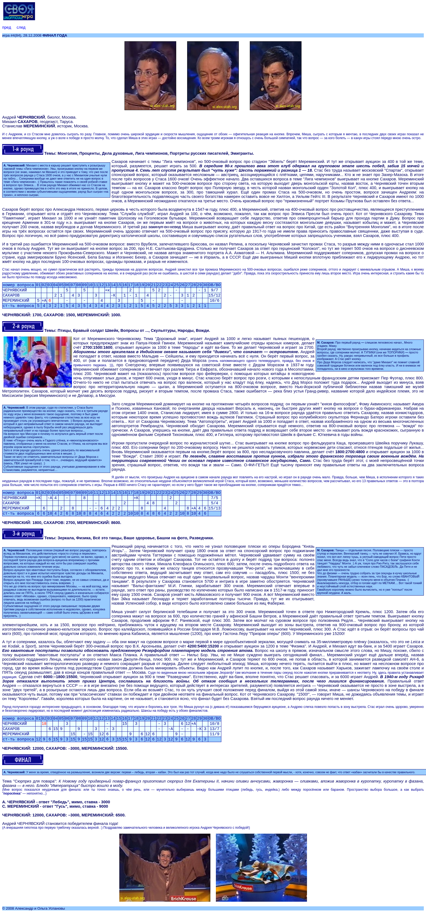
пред (6, 27)
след (21, 27)
